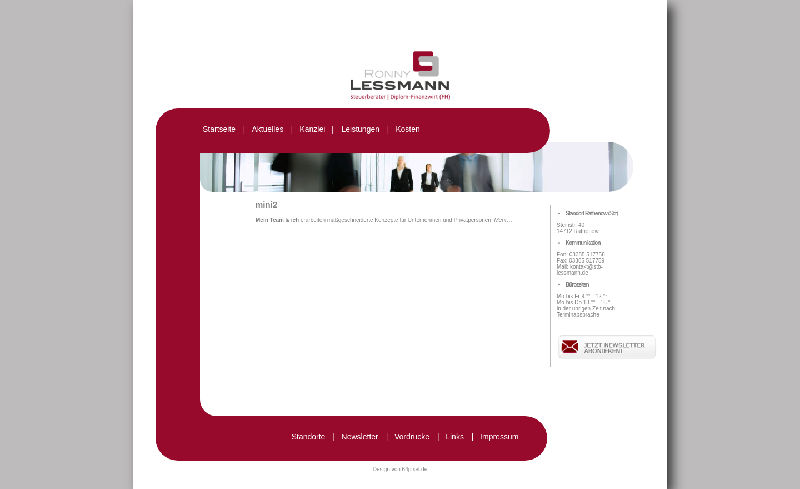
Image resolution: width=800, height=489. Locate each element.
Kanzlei (312, 129)
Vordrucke (411, 436)
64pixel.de (415, 469)
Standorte (309, 436)
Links (455, 436)
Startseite (219, 129)
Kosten (408, 129)
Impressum (499, 436)
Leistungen (360, 129)
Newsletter (360, 436)
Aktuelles (267, 129)
